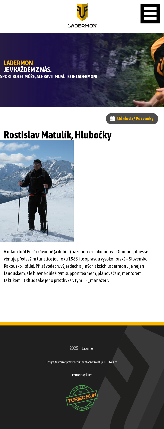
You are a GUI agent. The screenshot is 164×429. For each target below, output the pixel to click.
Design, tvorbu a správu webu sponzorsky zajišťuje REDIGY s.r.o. (82, 362)
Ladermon (88, 348)
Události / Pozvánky (135, 118)
